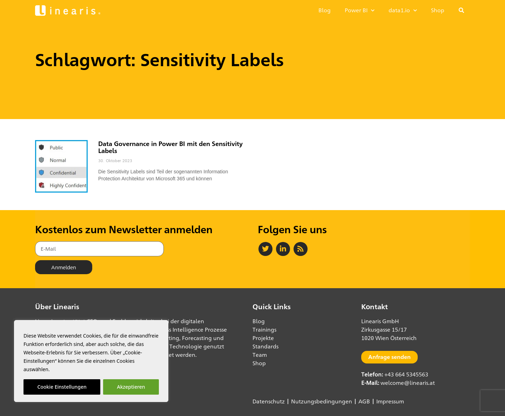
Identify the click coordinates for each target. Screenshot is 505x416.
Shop (437, 10)
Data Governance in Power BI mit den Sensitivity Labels (170, 147)
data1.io (403, 10)
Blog (324, 10)
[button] (461, 10)
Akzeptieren (131, 386)
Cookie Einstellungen (61, 386)
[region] (91, 361)
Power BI (360, 10)
